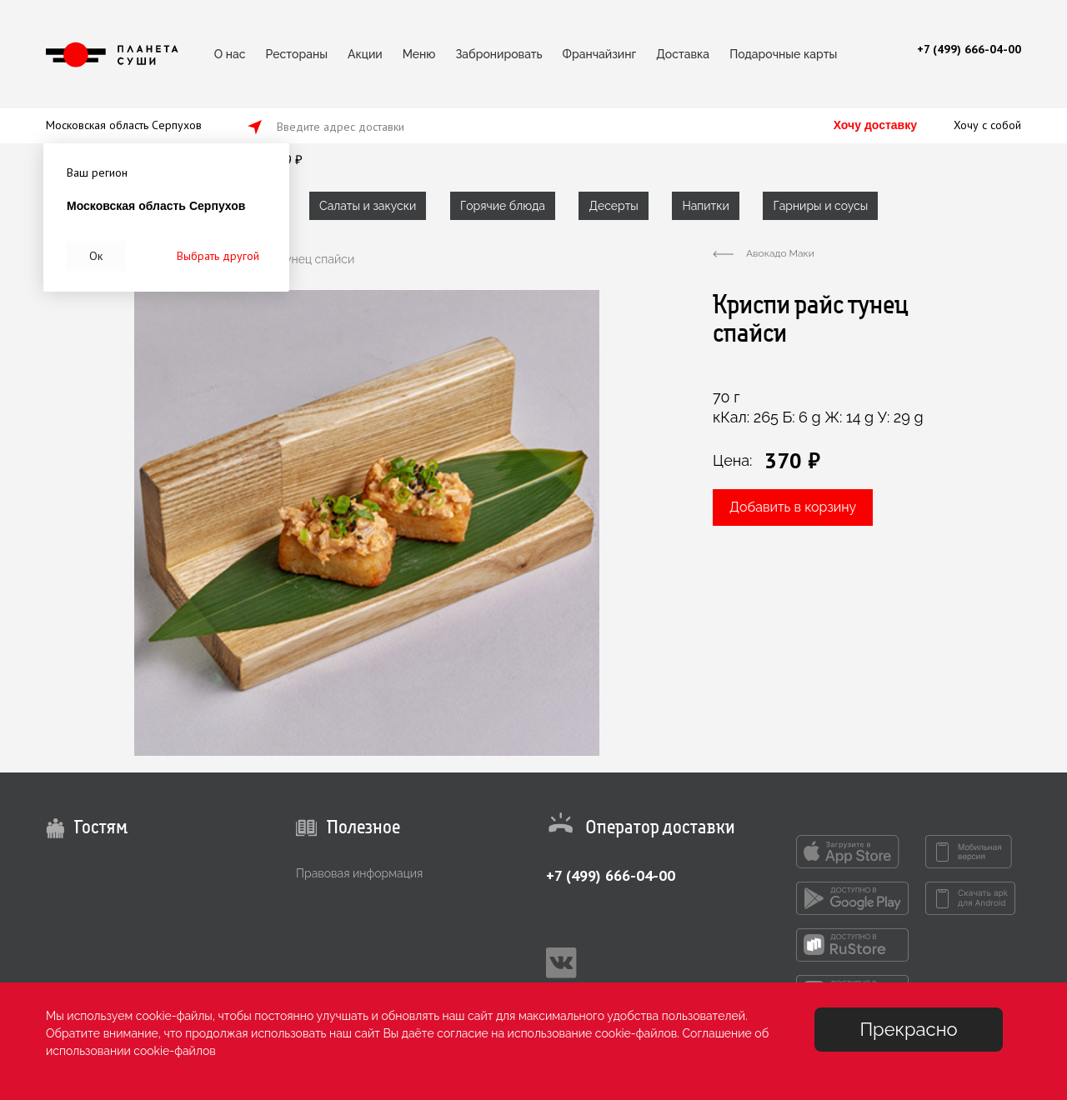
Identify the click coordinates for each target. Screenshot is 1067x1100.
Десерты (613, 205)
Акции (365, 54)
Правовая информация (359, 873)
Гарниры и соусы (820, 205)
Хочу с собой (987, 125)
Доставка (682, 54)
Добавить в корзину (792, 507)
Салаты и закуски (367, 205)
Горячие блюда (502, 205)
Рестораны (297, 54)
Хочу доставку (875, 125)
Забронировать (498, 54)
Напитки (705, 205)
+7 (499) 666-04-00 (610, 875)
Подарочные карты (783, 54)
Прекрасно (908, 1029)
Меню (419, 54)
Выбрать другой (218, 255)
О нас (230, 54)
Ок (96, 255)
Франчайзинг (600, 54)
